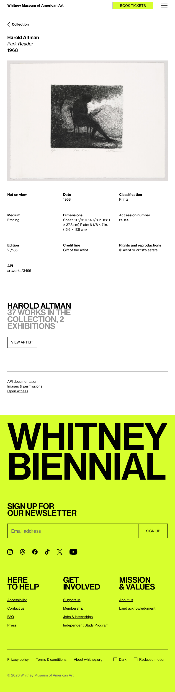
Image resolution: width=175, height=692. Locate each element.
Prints (124, 199)
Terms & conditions (51, 659)
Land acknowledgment (137, 608)
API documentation (22, 381)
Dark (119, 659)
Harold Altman (23, 37)
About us (126, 600)
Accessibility (17, 600)
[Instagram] (10, 551)
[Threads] (22, 551)
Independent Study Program (85, 625)
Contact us (15, 608)
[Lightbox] (87, 120)
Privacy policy (18, 659)
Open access (17, 391)
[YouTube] (73, 551)
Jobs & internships (78, 617)
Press (12, 625)
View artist (22, 342)
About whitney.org (88, 659)
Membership (73, 608)
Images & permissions (24, 386)
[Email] (73, 531)
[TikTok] (47, 551)
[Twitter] (59, 551)
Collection (20, 24)
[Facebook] (34, 551)
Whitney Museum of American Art (35, 5)
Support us (71, 600)
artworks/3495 (19, 270)
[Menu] (164, 5)
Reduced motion (149, 659)
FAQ (10, 617)
